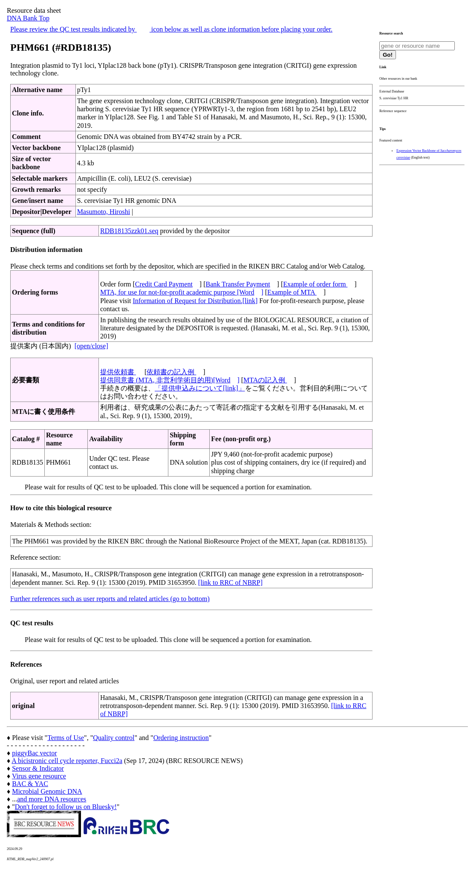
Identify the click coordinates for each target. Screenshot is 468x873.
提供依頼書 (118, 372)
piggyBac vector (34, 753)
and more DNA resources (51, 799)
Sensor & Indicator (38, 768)
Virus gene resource (39, 776)
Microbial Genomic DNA (47, 791)
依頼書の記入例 (171, 372)
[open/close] (91, 346)
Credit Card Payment (164, 284)
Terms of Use (65, 737)
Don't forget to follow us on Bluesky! (66, 806)
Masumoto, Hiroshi (103, 211)
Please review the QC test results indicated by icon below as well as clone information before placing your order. (171, 29)
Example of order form (315, 284)
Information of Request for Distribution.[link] (195, 300)
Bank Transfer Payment (238, 284)
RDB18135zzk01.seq (129, 230)
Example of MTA (292, 292)
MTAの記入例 (265, 380)
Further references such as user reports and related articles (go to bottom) (110, 598)
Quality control (113, 737)
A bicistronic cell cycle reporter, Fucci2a (67, 760)
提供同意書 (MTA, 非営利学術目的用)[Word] (170, 380)
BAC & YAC (30, 783)
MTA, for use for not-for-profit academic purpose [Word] (181, 292)
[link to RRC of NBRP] (230, 582)
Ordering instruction (181, 737)
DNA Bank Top (28, 18)
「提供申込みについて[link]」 (200, 388)
